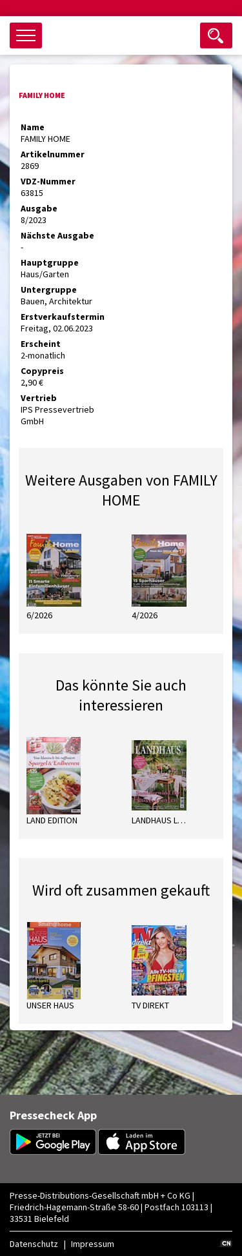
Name (33, 127)
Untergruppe (49, 289)
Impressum (92, 1244)
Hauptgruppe (50, 262)
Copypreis (42, 371)
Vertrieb (39, 398)
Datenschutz (34, 1244)
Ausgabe (39, 208)
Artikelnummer (53, 154)
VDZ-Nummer (48, 181)
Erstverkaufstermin (63, 316)
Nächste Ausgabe (57, 235)
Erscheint (41, 343)
